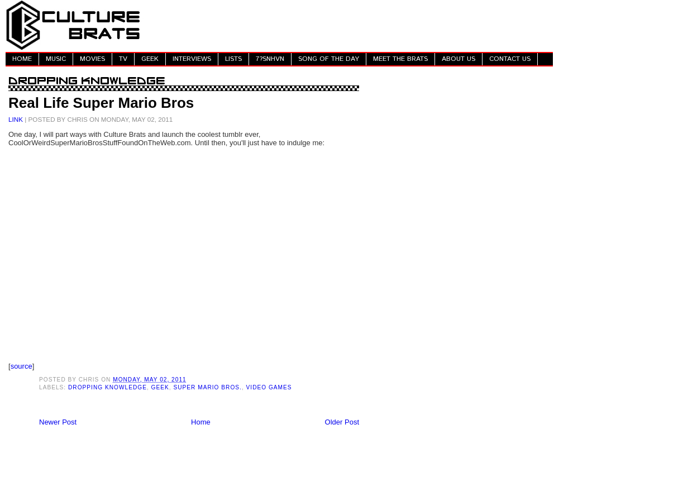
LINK (15, 119)
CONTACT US (510, 59)
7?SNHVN (270, 59)
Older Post (342, 422)
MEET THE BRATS (400, 59)
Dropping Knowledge (107, 387)
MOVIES (92, 59)
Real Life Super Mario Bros (101, 102)
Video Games (269, 387)
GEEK (150, 59)
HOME (22, 59)
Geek (160, 387)
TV (123, 59)
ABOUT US (458, 59)
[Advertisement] (349, 25)
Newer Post (58, 422)
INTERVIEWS (192, 59)
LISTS (233, 59)
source (21, 366)
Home (201, 422)
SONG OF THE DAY (328, 59)
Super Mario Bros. (207, 387)
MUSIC (56, 59)
